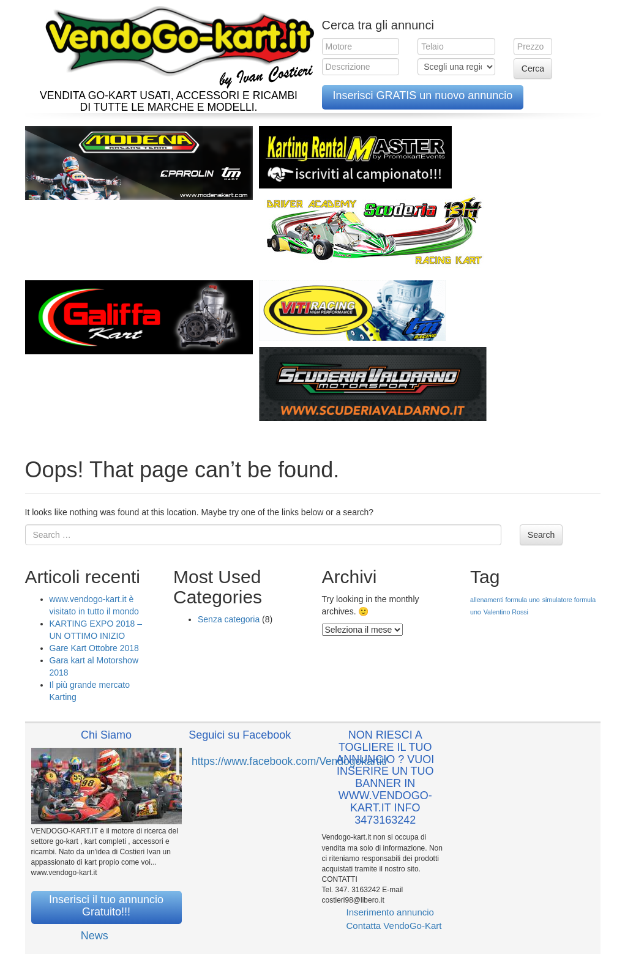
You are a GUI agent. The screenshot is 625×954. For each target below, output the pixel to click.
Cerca (533, 68)
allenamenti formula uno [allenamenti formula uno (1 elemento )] (505, 599)
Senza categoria (229, 619)
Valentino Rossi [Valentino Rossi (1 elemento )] (506, 612)
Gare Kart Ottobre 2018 (94, 648)
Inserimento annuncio (390, 912)
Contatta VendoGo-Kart (394, 925)
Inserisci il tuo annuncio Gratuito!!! (106, 905)
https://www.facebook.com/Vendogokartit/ (289, 761)
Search (541, 535)
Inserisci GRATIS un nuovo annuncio (423, 95)
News (94, 936)
